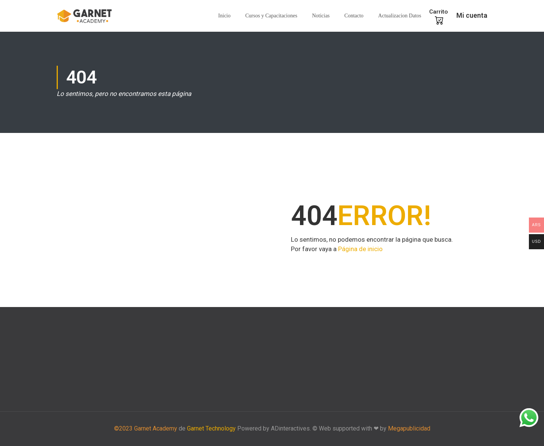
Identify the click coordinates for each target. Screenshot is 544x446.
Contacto (354, 16)
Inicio (224, 16)
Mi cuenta (471, 15)
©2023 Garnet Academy (145, 428)
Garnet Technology (211, 428)
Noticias (321, 16)
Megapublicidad (409, 428)
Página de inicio (360, 249)
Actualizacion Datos (399, 16)
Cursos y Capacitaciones (271, 16)
